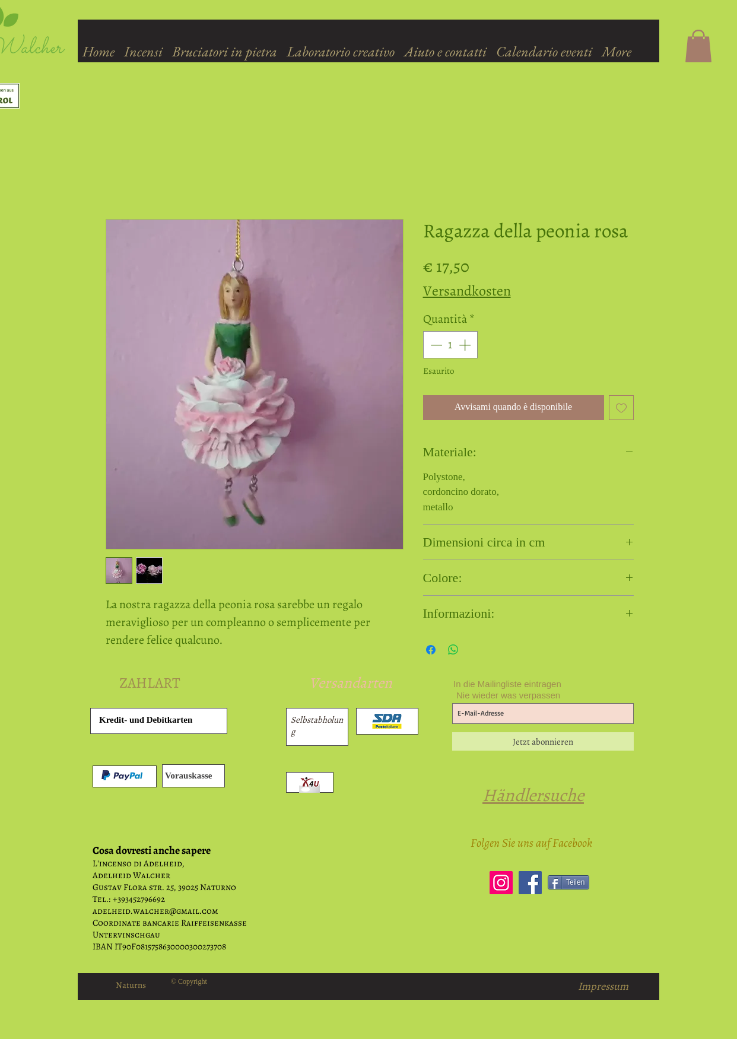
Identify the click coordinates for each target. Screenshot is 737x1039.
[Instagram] (501, 882)
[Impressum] (603, 986)
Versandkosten (467, 291)
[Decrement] (435, 345)
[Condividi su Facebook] (431, 650)
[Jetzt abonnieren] (543, 741)
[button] (698, 46)
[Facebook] (530, 882)
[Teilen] (568, 882)
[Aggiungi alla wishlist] (621, 407)
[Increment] (466, 345)
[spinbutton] (450, 345)
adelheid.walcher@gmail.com (155, 911)
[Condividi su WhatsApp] (453, 650)
